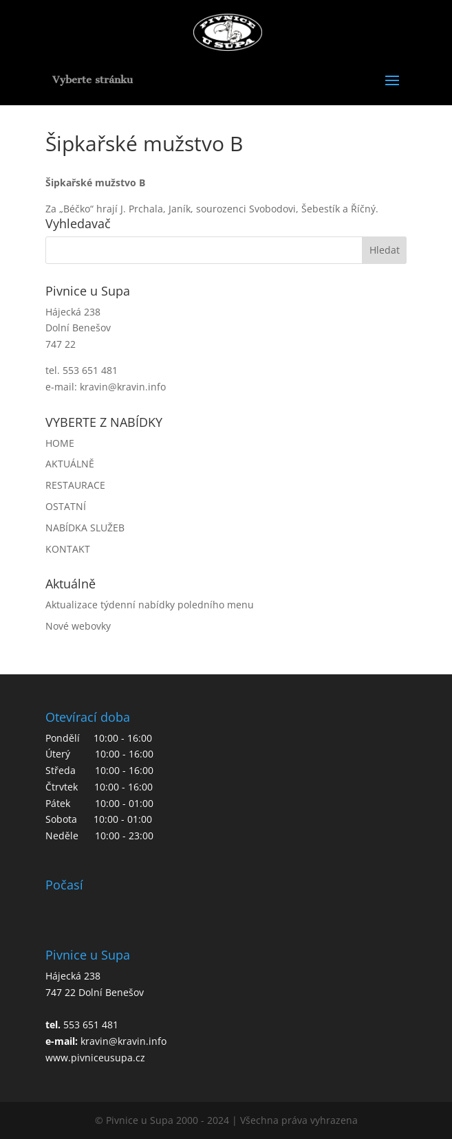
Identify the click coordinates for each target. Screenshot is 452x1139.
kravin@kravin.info (123, 386)
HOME (59, 443)
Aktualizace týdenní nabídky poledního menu (149, 604)
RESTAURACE (75, 484)
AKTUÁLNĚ (69, 463)
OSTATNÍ (65, 506)
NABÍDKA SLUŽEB (85, 527)
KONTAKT (67, 548)
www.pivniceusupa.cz (95, 1057)
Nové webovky (78, 625)
